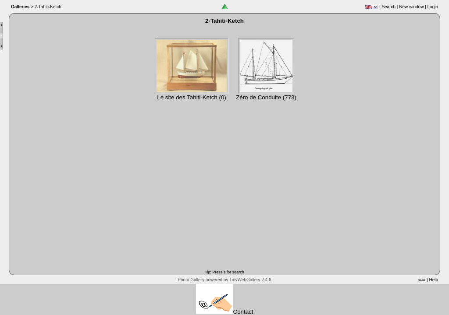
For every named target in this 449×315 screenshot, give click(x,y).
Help (433, 279)
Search (388, 6)
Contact (224, 311)
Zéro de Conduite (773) (266, 97)
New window (411, 6)
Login (433, 6)
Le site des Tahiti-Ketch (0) (191, 97)
